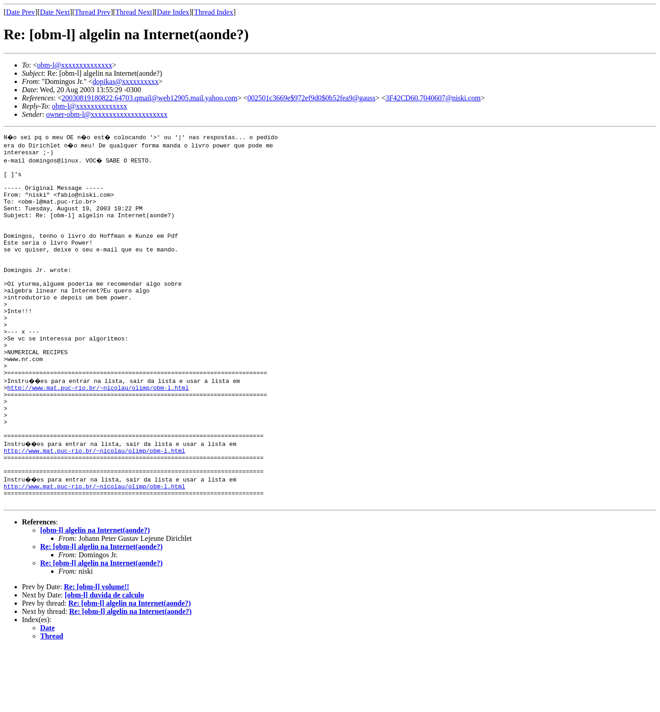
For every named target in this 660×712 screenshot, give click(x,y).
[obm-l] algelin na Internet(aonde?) (95, 594)
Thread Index (213, 12)
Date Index (173, 12)
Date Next (55, 12)
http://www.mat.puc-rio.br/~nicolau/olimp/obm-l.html (98, 433)
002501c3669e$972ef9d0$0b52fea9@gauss (311, 98)
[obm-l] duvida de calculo (104, 659)
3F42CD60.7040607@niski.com (433, 98)
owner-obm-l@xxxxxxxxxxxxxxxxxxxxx (107, 114)
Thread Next (133, 12)
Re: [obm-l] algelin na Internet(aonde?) (101, 611)
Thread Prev (92, 12)
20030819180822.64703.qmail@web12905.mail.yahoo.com (149, 98)
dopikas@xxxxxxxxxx (126, 81)
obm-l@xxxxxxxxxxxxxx (74, 65)
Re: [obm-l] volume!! (96, 651)
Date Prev (20, 12)
